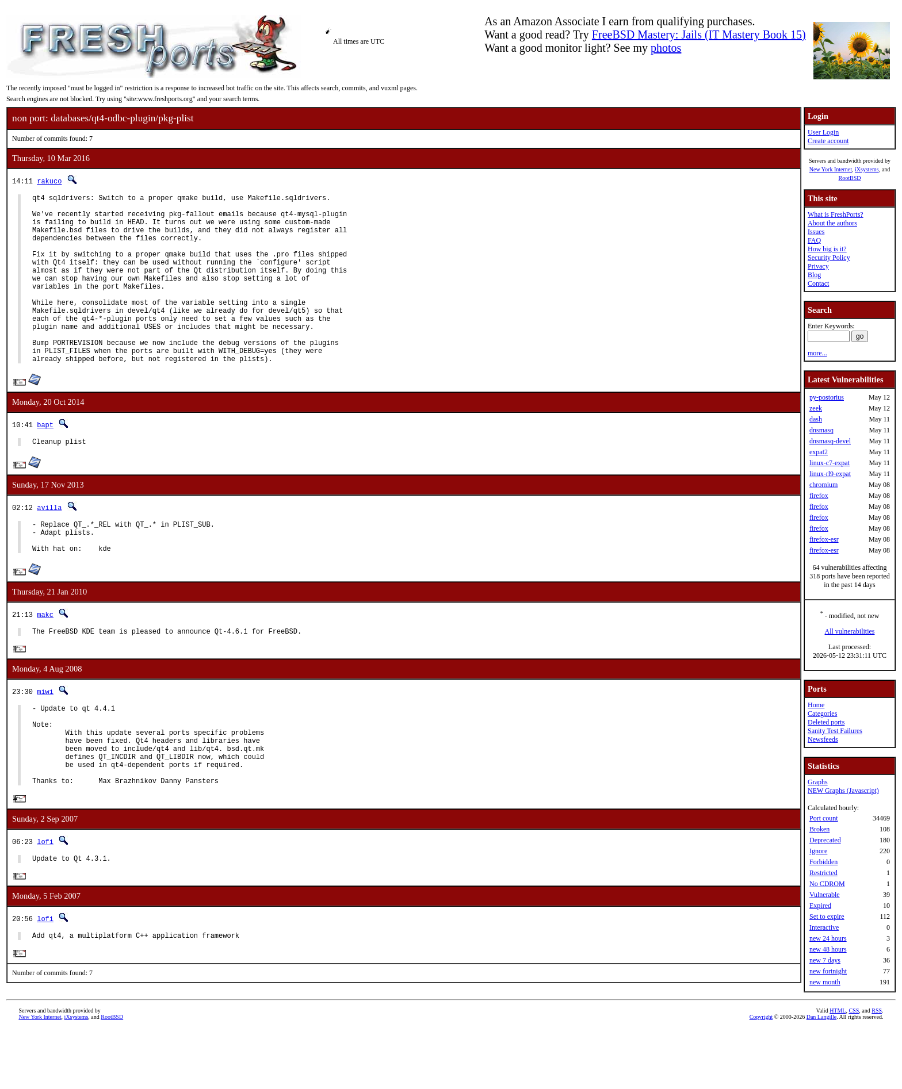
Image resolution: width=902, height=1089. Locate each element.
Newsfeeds (823, 739)
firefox (818, 496)
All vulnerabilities (850, 631)
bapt (45, 461)
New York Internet (830, 169)
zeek (815, 408)
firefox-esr (824, 539)
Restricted (823, 873)
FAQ (814, 240)
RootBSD (850, 178)
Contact (818, 283)
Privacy (818, 266)
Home (816, 705)
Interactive (824, 927)
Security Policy (829, 258)
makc (45, 659)
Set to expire (826, 916)
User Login (823, 132)
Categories (822, 714)
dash (815, 419)
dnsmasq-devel (830, 441)
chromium (823, 485)
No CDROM (827, 884)
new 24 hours (828, 938)
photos (666, 47)
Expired (820, 906)
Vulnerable (824, 895)
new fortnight (828, 971)
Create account (828, 141)
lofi (45, 906)
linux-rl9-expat (830, 474)
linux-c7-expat (829, 463)
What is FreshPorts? (835, 214)
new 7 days (824, 960)
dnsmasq (821, 430)
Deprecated (825, 840)
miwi (45, 738)
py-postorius (826, 397)
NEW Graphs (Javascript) (843, 791)
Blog (814, 275)
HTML (838, 1070)
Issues (816, 232)
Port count (823, 818)
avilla (49, 545)
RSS (877, 1070)
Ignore (818, 851)
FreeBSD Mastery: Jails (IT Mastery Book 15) (699, 34)
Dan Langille (821, 1076)
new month (824, 982)
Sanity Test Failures (835, 731)
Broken (819, 829)
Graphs (818, 782)
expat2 (818, 452)
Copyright (761, 1076)
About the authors (832, 223)
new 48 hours (828, 949)
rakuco (49, 181)
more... (817, 353)
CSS (854, 1070)
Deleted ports (826, 722)
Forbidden (823, 862)
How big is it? (827, 249)
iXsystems (867, 169)
